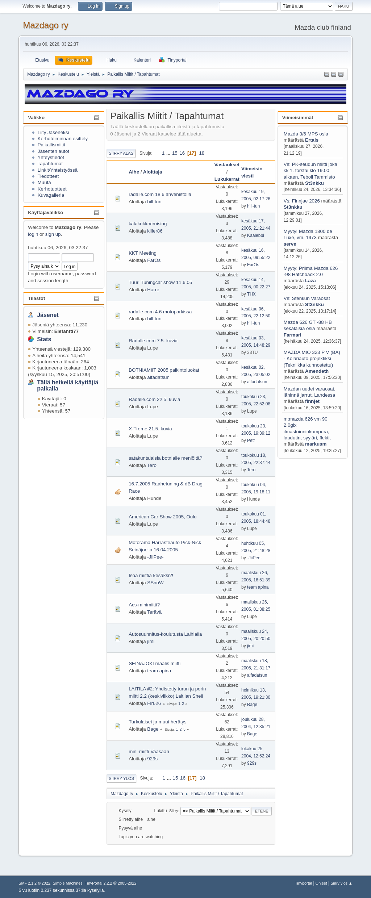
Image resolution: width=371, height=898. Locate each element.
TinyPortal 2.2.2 (98, 883)
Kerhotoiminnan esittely (63, 138)
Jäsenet (48, 315)
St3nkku (314, 183)
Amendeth (317, 371)
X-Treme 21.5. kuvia (150, 428)
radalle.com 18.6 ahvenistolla (160, 194)
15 (175, 153)
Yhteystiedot (50, 157)
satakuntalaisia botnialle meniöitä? (165, 458)
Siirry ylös (121, 778)
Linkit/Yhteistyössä (58, 170)
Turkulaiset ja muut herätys (158, 721)
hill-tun (154, 201)
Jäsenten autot (53, 151)
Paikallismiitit (51, 144)
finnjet (312, 401)
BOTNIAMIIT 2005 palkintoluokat (164, 370)
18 (201, 153)
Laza (310, 280)
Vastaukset (227, 164)
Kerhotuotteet (52, 189)
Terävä (154, 612)
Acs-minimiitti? (144, 604)
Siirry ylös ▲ (341, 883)
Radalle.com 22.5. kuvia (154, 399)
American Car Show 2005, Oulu (162, 516)
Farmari (292, 335)
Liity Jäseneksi (53, 132)
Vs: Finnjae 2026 (302, 201)
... (169, 153)
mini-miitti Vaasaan (149, 751)
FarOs (154, 260)
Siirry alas (121, 153)
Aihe (134, 172)
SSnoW (155, 582)
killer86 (154, 231)
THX (251, 294)
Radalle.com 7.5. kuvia (153, 340)
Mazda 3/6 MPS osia (306, 134)
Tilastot (36, 298)
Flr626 (154, 703)
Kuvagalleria (51, 195)
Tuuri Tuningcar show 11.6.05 (160, 282)
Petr (251, 440)
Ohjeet (321, 883)
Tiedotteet (48, 176)
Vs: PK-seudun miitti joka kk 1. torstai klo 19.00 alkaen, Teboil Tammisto (310, 171)
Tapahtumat (50, 163)
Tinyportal (303, 883)
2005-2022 (127, 883)
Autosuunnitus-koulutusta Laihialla (165, 634)
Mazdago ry (45, 25)
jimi (150, 641)
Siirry (173, 811)
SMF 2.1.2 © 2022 (34, 883)
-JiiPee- (155, 557)
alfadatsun (158, 377)
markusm (315, 444)
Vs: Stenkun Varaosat (307, 298)
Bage (252, 704)
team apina (257, 587)
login (33, 234)
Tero (152, 465)
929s (152, 758)
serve (290, 244)
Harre (153, 289)
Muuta (44, 182)
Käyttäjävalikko (45, 212)
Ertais (311, 140)
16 (182, 153)
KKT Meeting (143, 253)
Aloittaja (152, 172)
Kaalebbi (255, 235)
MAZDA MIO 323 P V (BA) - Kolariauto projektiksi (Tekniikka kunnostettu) (312, 359)
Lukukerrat (226, 179)
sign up (53, 234)
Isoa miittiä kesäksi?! (151, 575)
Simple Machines (68, 883)
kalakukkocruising (148, 223)
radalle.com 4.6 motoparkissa (160, 311)
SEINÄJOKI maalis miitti (154, 663)
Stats (44, 339)
